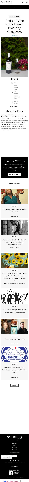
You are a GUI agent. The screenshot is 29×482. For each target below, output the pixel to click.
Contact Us (14, 450)
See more (14, 385)
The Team (14, 447)
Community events (20, 6)
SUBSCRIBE (14, 466)
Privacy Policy (5, 455)
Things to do (9, 6)
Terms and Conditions (7, 457)
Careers (14, 445)
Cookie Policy (13, 455)
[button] (12, 79)
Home (2, 6)
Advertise (14, 443)
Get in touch (13, 174)
